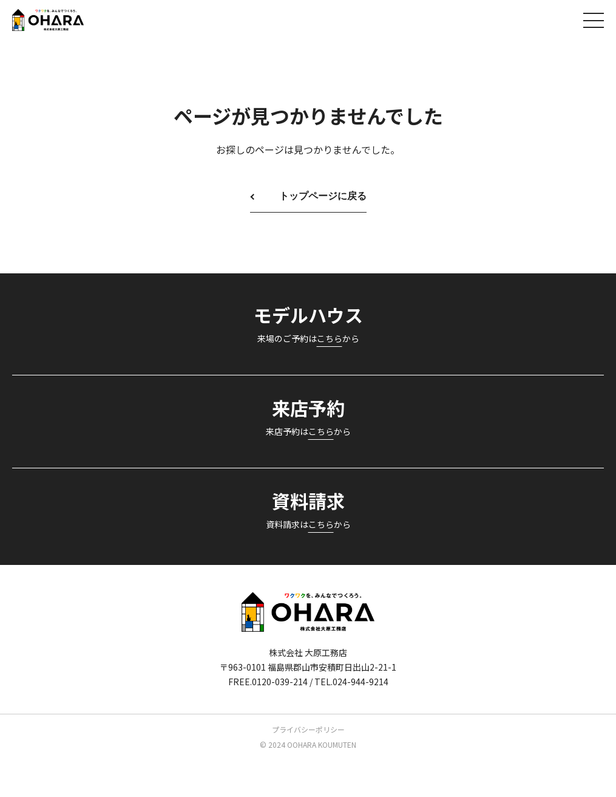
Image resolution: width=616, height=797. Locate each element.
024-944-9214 (360, 682)
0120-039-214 (280, 682)
